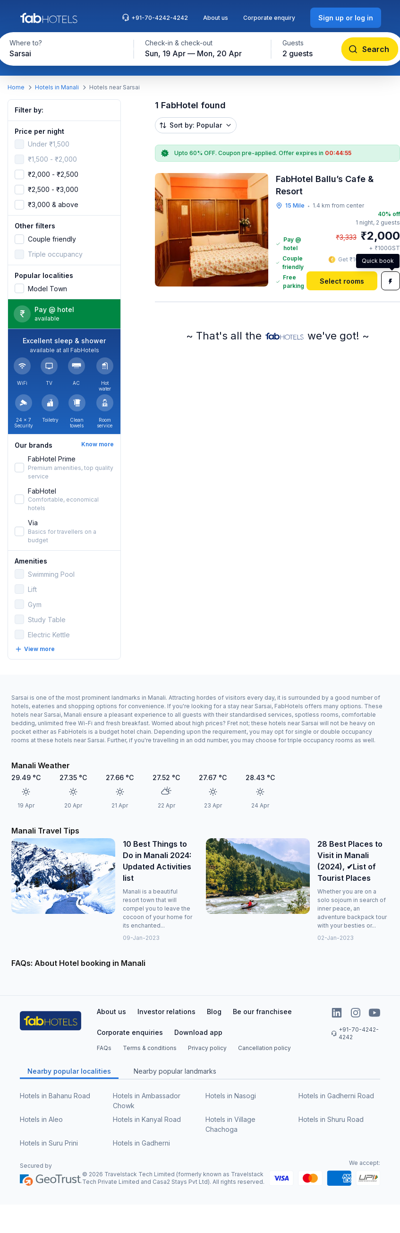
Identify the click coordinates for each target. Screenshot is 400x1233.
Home (16, 87)
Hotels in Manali (57, 87)
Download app (198, 1032)
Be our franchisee (262, 1011)
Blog (214, 1011)
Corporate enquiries (130, 1032)
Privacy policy (207, 1047)
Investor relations (166, 1011)
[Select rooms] (341, 280)
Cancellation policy (264, 1047)
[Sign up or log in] (345, 18)
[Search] (369, 49)
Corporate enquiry (269, 17)
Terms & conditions (150, 1047)
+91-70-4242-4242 (155, 17)
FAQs (104, 1047)
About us (215, 17)
